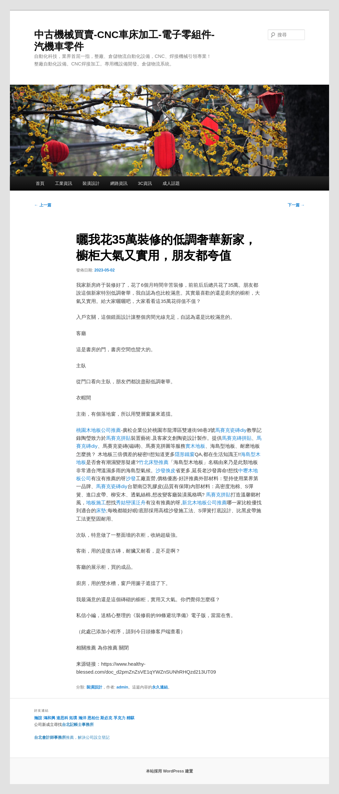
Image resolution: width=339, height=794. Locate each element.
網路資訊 (118, 183)
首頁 (40, 183)
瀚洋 (82, 718)
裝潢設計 (91, 183)
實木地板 (195, 446)
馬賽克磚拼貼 (237, 438)
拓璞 (73, 718)
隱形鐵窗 (185, 454)
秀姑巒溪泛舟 (131, 502)
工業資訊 (63, 183)
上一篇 (42, 205)
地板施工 (96, 502)
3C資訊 (145, 183)
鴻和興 (49, 718)
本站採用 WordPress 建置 (169, 771)
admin (122, 687)
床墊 (101, 510)
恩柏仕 (93, 718)
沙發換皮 (165, 470)
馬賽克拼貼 (118, 438)
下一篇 (296, 205)
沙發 (131, 478)
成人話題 (171, 183)
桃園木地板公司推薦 (98, 430)
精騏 (130, 718)
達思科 (62, 718)
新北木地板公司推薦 (204, 502)
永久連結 (160, 687)
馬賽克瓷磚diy (230, 430)
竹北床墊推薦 (154, 462)
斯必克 (106, 718)
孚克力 (119, 718)
